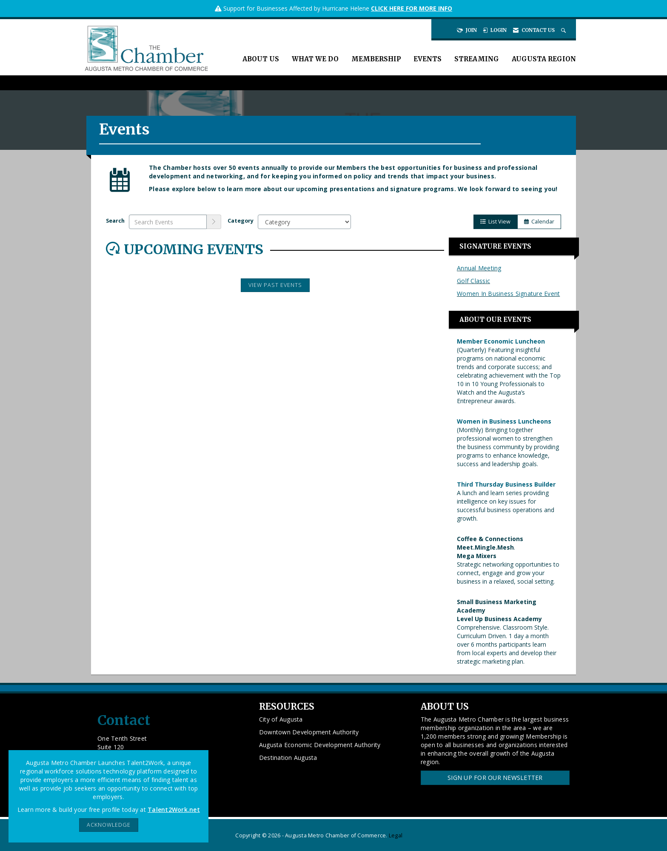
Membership (376, 59)
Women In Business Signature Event (508, 293)
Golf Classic (473, 281)
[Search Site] (564, 30)
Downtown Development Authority (309, 732)
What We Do (315, 59)
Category (241, 220)
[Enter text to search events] (168, 222)
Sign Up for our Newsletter (495, 778)
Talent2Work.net (174, 809)
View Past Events (275, 285)
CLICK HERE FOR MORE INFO (411, 8)
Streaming (476, 59)
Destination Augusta (288, 758)
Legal (395, 835)
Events (427, 59)
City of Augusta (281, 719)
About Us (260, 59)
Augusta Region (544, 59)
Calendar (539, 221)
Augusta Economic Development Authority (320, 745)
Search (115, 220)
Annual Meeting (479, 268)
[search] (214, 222)
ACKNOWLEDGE (109, 824)
